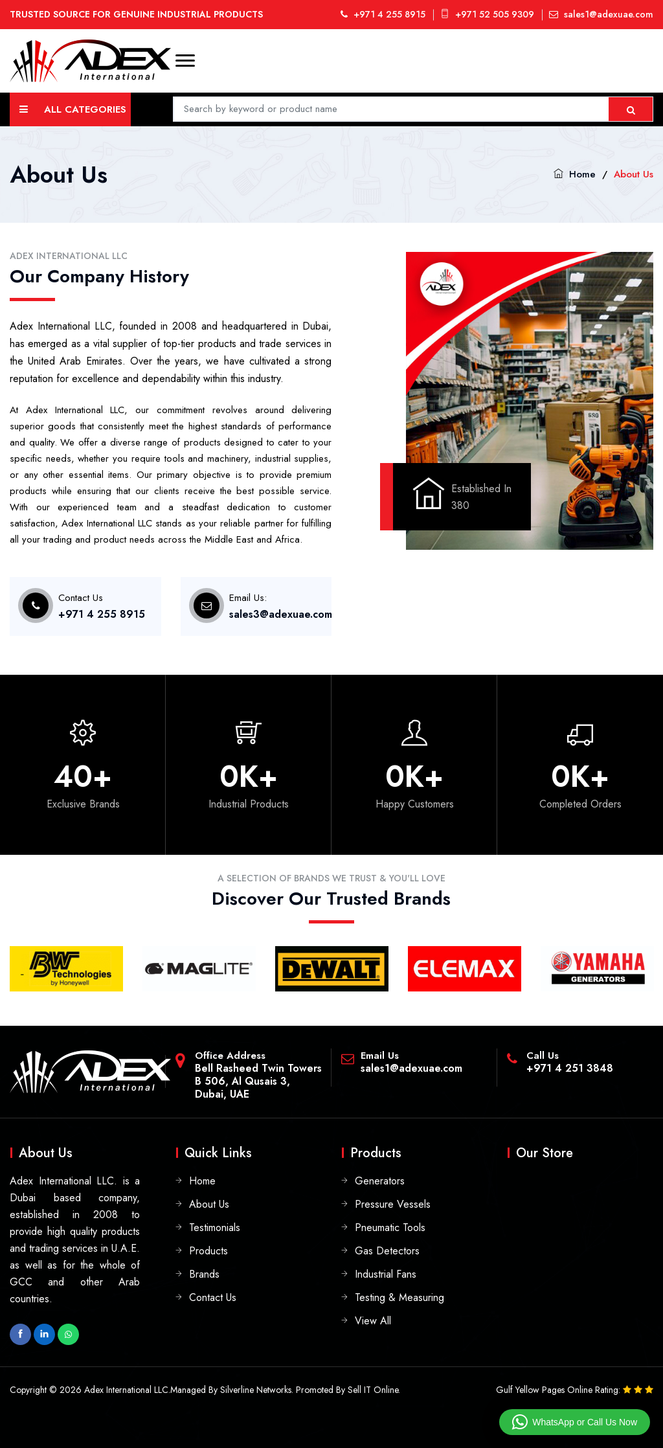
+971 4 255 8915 (383, 14)
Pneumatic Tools (390, 1227)
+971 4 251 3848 (569, 1068)
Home (582, 174)
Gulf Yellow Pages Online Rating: (559, 1389)
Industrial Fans (385, 1274)
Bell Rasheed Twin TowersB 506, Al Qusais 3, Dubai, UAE (258, 1081)
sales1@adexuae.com (601, 14)
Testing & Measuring (399, 1297)
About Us (209, 1204)
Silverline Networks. (256, 1389)
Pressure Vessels (393, 1204)
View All (373, 1320)
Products (208, 1250)
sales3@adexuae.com (280, 614)
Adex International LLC (126, 1389)
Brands (204, 1274)
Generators (380, 1180)
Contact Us (212, 1297)
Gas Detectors (387, 1250)
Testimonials (214, 1227)
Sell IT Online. (374, 1389)
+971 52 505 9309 (487, 14)
